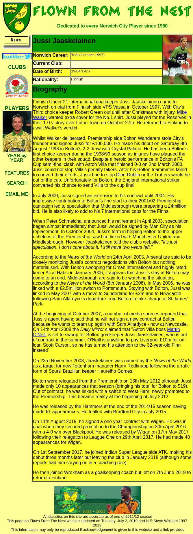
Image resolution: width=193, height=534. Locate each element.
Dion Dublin (128, 174)
